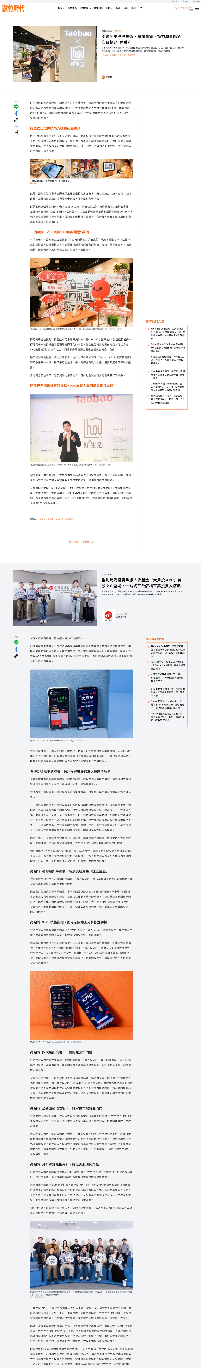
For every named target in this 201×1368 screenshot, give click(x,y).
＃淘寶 (113, 55)
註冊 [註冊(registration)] (185, 8)
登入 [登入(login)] (177, 8)
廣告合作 (186, 1)
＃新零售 (131, 55)
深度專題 (72, 8)
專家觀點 (98, 8)
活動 (118, 8)
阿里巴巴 (118, 31)
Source (33, 183)
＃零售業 (122, 55)
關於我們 (175, 1)
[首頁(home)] (13, 8)
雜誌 (133, 8)
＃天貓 (105, 55)
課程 (126, 8)
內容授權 (196, 1)
